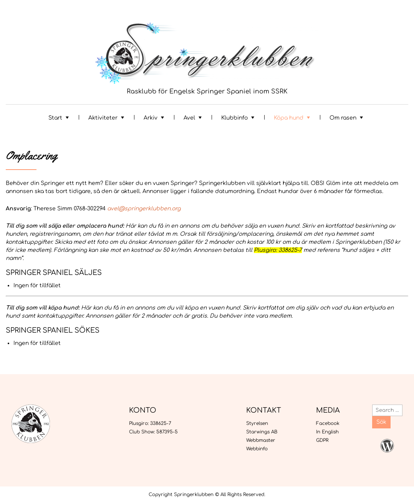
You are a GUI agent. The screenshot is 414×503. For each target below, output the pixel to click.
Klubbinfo (234, 118)
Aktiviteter (103, 118)
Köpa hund (288, 118)
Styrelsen (257, 423)
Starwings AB (261, 432)
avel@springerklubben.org (144, 209)
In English (327, 432)
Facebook (327, 423)
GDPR (322, 440)
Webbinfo (257, 448)
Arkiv (150, 118)
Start (55, 118)
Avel (189, 118)
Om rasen (343, 118)
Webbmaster (260, 440)
